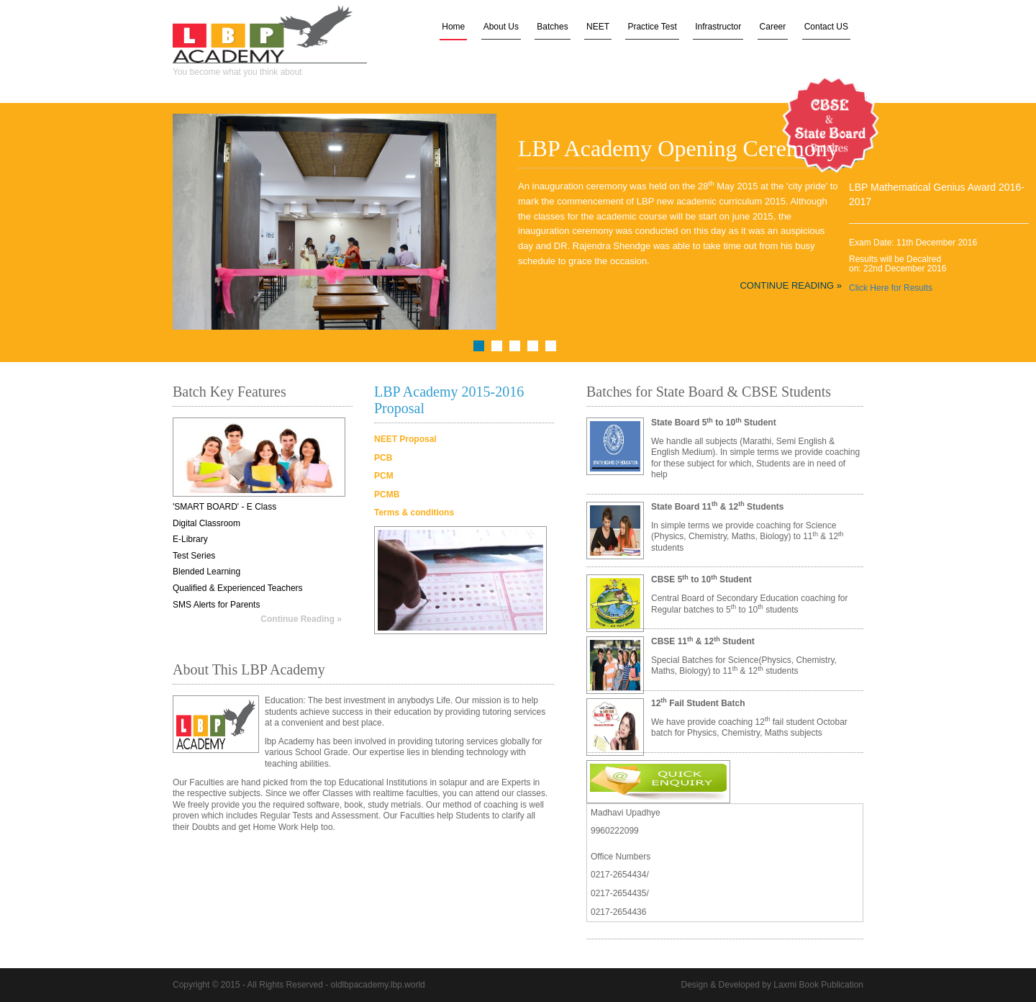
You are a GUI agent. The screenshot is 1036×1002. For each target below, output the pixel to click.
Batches (552, 27)
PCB (383, 458)
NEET (597, 27)
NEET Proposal (405, 439)
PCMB (386, 494)
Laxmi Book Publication (818, 985)
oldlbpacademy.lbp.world (378, 985)
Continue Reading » (791, 285)
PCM (384, 476)
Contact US (826, 27)
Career (773, 27)
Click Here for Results (890, 288)
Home (453, 27)
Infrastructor (718, 27)
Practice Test (651, 27)
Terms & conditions (414, 512)
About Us (501, 27)
